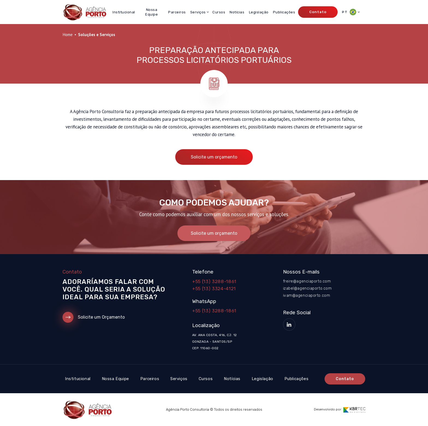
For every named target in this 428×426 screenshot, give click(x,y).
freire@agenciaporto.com (307, 281)
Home (68, 34)
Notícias (237, 12)
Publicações (284, 12)
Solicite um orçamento (214, 157)
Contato (317, 12)
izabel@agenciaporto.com (307, 288)
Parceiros (177, 12)
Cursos (218, 12)
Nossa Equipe (151, 12)
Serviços (179, 378)
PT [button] (349, 12)
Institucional (123, 12)
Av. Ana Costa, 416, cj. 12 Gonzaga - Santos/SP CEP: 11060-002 (214, 341)
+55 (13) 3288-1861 (214, 281)
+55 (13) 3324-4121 (214, 288)
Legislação (259, 12)
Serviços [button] (198, 12)
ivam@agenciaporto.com (306, 295)
